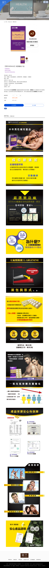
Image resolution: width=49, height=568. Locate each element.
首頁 (6, 21)
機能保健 (14, 21)
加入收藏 (34, 105)
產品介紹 (10, 21)
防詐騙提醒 (32, 559)
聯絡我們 (20, 559)
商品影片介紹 (26, 559)
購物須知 (10, 559)
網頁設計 (39, 565)
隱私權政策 (38, 559)
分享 (5, 108)
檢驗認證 (15, 559)
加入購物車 (14, 105)
